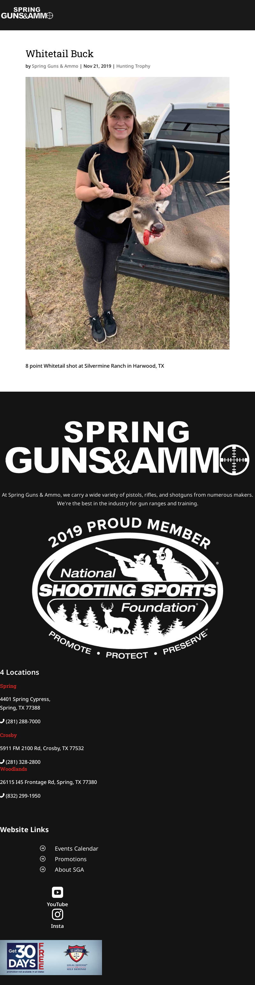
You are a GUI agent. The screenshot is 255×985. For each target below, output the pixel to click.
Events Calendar (76, 848)
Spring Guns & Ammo (55, 66)
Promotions (71, 859)
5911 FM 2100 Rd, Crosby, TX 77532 (42, 748)
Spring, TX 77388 (20, 707)
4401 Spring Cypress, (25, 699)
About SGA (69, 869)
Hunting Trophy (133, 66)
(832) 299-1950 (23, 795)
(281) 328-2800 (23, 761)
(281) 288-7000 (23, 721)
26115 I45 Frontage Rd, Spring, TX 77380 (48, 782)
